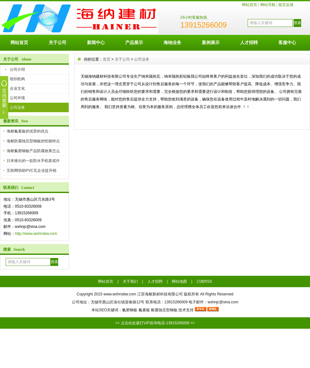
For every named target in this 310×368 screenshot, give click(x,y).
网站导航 (268, 5)
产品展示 (134, 42)
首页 (106, 59)
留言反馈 (286, 5)
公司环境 (17, 98)
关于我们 (130, 281)
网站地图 (179, 281)
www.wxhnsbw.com (119, 294)
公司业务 (17, 107)
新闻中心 (96, 42)
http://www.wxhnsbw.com (36, 233)
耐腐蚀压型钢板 (164, 310)
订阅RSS (204, 281)
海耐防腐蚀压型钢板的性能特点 (33, 141)
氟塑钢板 (129, 310)
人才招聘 (249, 42)
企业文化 (17, 88)
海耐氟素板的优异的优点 (27, 131)
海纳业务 (172, 42)
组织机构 (17, 79)
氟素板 (144, 310)
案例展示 (211, 42)
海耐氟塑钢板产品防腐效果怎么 (33, 151)
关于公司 (57, 42)
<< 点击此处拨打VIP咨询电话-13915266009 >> (155, 323)
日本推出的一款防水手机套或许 (33, 160)
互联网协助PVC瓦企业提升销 (31, 170)
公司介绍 (17, 69)
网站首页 (249, 5)
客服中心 (287, 42)
